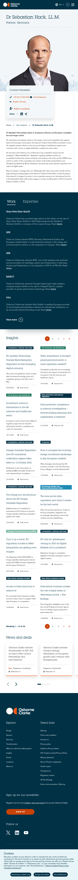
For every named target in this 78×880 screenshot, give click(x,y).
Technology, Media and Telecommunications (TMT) (52, 487)
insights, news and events (34, 803)
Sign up (20, 812)
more (59, 224)
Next (16, 684)
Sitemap (43, 731)
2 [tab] (42, 684)
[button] (59, 4)
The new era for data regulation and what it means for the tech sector (55, 500)
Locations (10, 762)
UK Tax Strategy (46, 780)
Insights (9, 753)
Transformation (11, 744)
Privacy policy (45, 744)
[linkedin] (21, 114)
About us (9, 766)
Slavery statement (47, 757)
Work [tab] (11, 202)
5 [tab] (49, 684)
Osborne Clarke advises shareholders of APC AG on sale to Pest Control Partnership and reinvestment (21, 654)
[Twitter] (8, 833)
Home (8, 125)
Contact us (44, 740)
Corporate (45, 442)
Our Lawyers (21, 125)
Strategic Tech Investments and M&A (21, 531)
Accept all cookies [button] (42, 874)
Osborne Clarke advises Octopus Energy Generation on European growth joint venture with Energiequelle (56, 654)
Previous (8, 684)
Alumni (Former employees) (50, 762)
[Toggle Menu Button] (73, 5)
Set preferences (60, 874)
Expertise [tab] (30, 202)
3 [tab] (44, 684)
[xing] (26, 114)
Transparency (45, 771)
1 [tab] (39, 684)
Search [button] (68, 5)
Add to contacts (22, 108)
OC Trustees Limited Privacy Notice (53, 753)
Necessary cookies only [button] (21, 874)
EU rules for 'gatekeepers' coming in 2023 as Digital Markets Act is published (53, 544)
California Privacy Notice (49, 748)
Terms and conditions (48, 735)
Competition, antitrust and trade (19, 348)
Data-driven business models (18, 578)
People (8, 731)
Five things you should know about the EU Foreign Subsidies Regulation (21, 499)
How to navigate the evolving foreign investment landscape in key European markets (55, 454)
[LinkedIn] (17, 833)
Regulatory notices (47, 775)
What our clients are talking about (18, 748)
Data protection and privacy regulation (52, 395)
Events (8, 757)
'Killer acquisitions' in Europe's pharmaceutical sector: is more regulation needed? (55, 360)
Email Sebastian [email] (39, 97)
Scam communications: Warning (52, 784)
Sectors (9, 735)
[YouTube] (26, 833)
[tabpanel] (21, 659)
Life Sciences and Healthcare (53, 348)
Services (9, 740)
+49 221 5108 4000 (21, 97)
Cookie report (45, 766)
